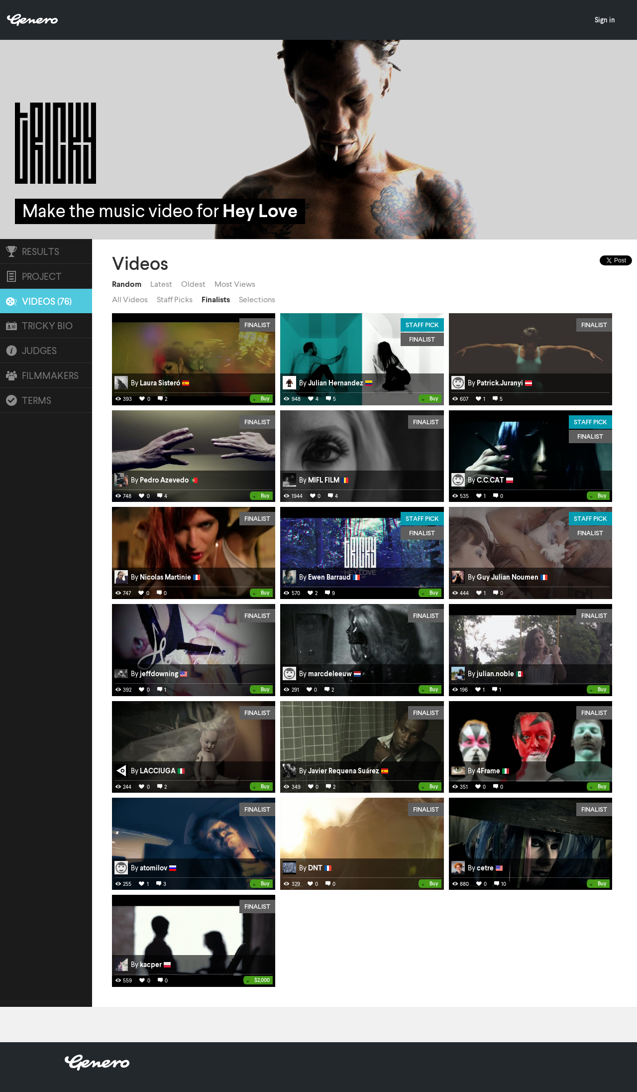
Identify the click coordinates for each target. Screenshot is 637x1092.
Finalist (257, 325)
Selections (257, 299)
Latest (161, 284)
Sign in (605, 19)
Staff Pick (422, 325)
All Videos (130, 299)
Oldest (193, 284)
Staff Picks (175, 299)
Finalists (216, 299)
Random (126, 284)
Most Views (234, 284)
